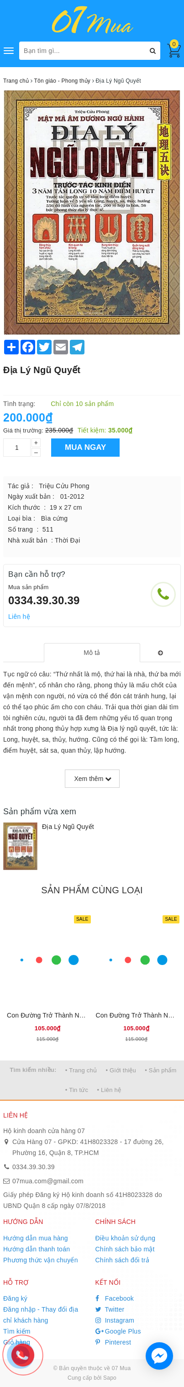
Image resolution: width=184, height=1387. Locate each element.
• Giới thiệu (120, 1070)
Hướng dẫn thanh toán (36, 1249)
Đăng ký (15, 1298)
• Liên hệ (109, 1089)
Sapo (109, 1378)
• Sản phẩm (160, 1070)
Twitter (110, 1309)
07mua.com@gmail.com (48, 1181)
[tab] (92, 652)
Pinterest (113, 1342)
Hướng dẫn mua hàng (35, 1238)
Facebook (114, 1298)
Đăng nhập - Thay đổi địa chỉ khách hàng (40, 1315)
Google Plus (118, 1331)
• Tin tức (76, 1089)
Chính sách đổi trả (122, 1260)
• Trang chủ (81, 1070)
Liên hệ (19, 616)
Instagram (115, 1320)
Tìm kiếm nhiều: (33, 1069)
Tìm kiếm (17, 1331)
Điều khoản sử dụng (125, 1238)
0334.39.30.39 (44, 600)
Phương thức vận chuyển (40, 1260)
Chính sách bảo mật (125, 1249)
